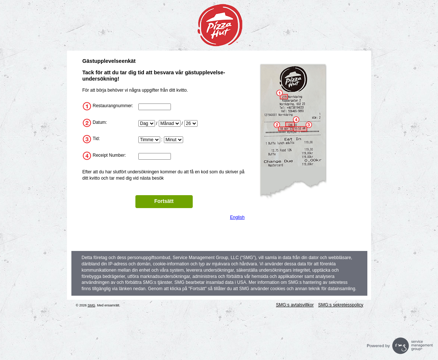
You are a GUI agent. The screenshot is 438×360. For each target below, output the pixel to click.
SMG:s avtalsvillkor (295, 305)
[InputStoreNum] (154, 106)
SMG (91, 305)
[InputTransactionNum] (154, 156)
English (237, 217)
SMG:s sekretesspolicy (340, 305)
